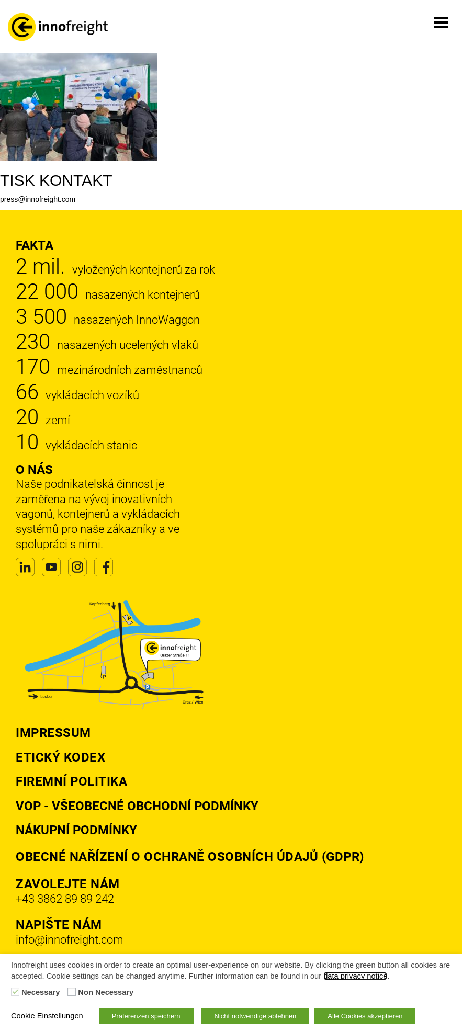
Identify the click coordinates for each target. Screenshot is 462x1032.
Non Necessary (105, 992)
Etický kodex (60, 757)
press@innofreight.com (37, 199)
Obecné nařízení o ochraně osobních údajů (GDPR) (190, 856)
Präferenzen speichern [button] (146, 1016)
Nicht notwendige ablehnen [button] (256, 1016)
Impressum (53, 732)
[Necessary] (15, 992)
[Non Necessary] (71, 992)
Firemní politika (71, 781)
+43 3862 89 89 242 (65, 898)
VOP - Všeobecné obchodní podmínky (137, 806)
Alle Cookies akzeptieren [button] (365, 1016)
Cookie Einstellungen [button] (47, 1016)
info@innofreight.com (69, 939)
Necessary (40, 992)
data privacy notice (355, 976)
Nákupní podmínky (76, 830)
